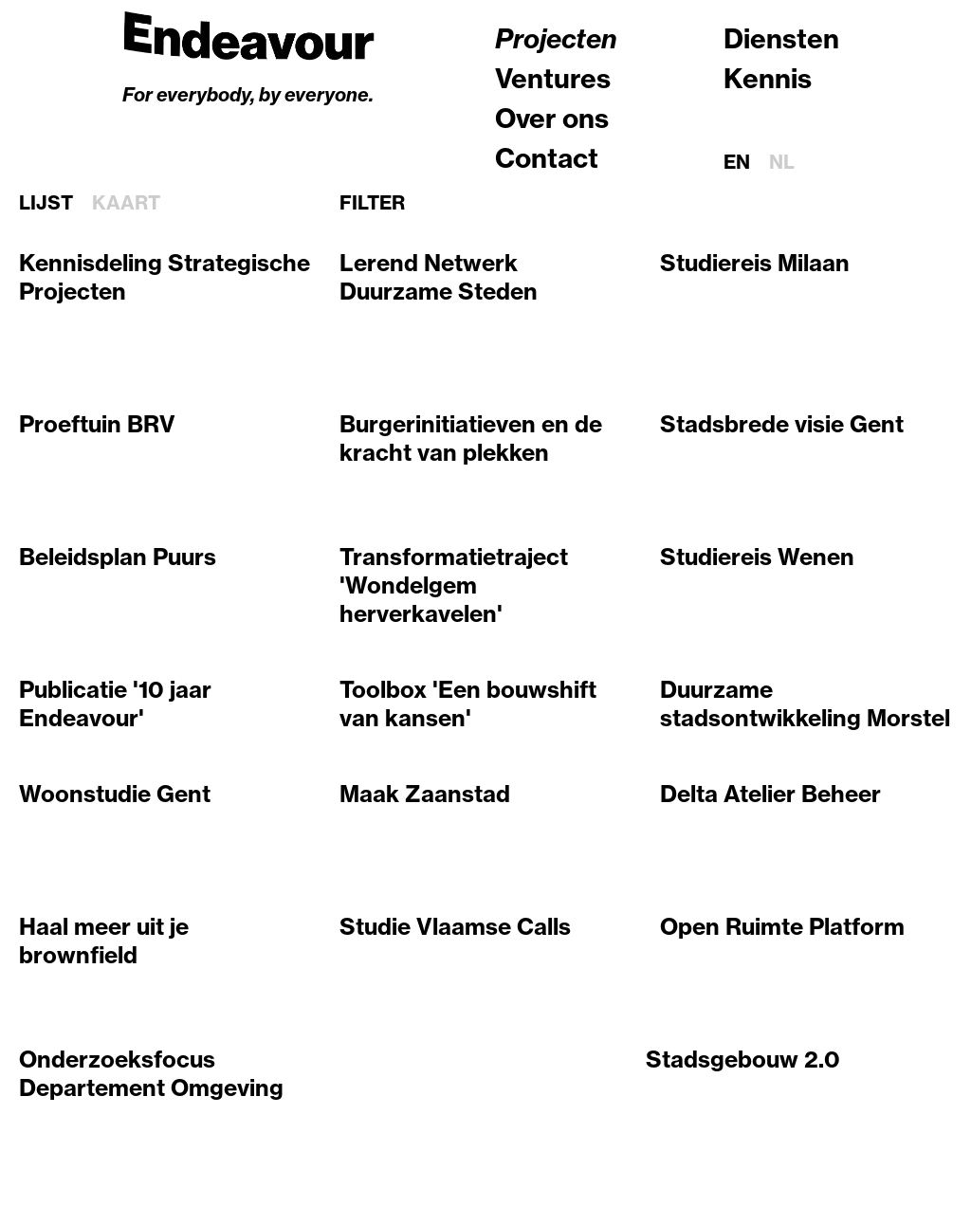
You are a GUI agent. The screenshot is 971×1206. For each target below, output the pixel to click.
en (737, 162)
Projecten (556, 38)
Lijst (46, 203)
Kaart (126, 203)
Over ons (552, 118)
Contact (546, 157)
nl (782, 162)
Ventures (553, 78)
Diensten (781, 38)
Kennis (768, 78)
